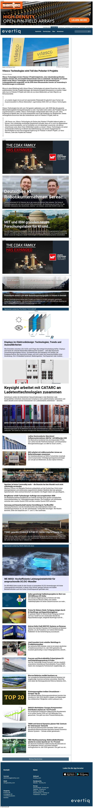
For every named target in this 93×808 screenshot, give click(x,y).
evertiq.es (61, 27)
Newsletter (60, 31)
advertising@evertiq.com (11, 778)
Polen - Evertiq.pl (38, 791)
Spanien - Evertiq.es (39, 789)
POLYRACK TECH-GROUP (27, 309)
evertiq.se (89, 27)
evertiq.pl (82, 27)
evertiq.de (54, 27)
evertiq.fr (68, 27)
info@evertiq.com (9, 783)
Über (53, 31)
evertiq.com (46, 27)
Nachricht (38, 31)
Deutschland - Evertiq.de (40, 787)
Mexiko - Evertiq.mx (39, 783)
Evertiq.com (37, 778)
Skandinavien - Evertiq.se (41, 793)
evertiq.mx (75, 27)
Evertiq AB (11, 31)
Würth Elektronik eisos (26, 546)
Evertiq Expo (46, 31)
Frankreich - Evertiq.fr (40, 794)
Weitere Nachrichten (35, 759)
